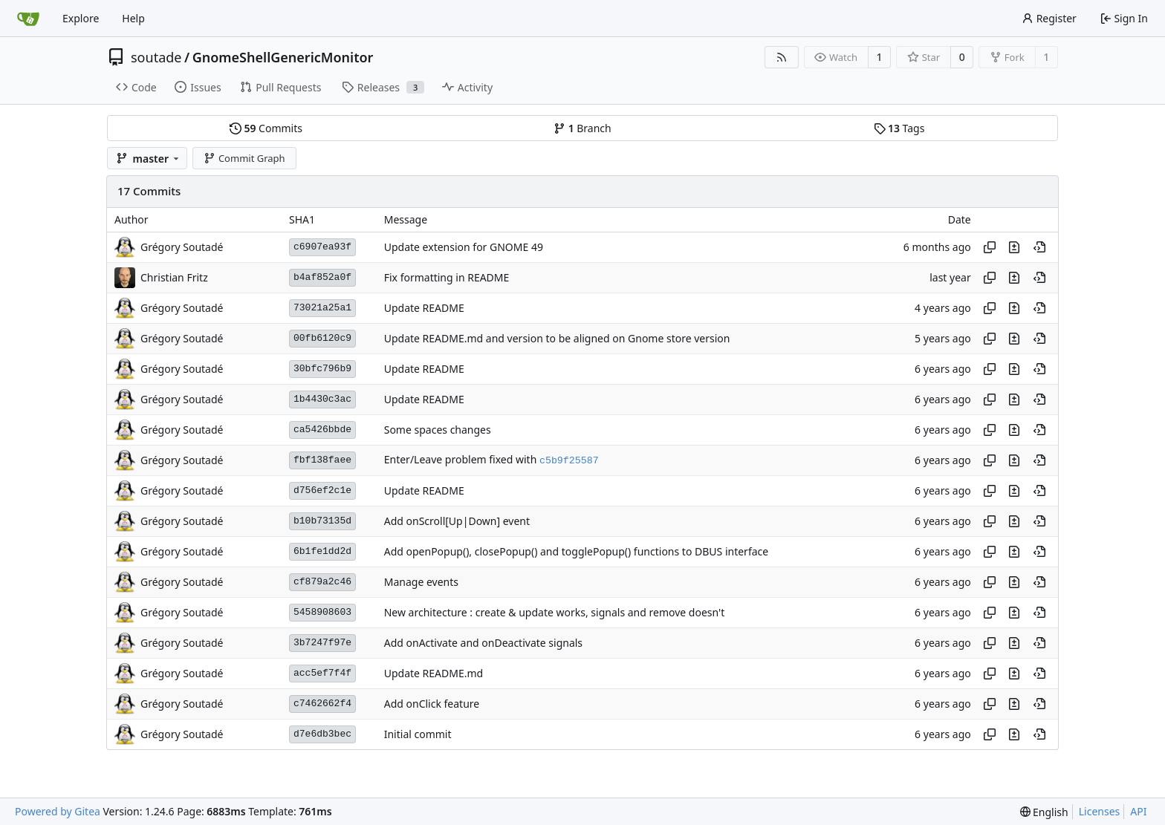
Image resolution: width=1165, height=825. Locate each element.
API (1138, 811)
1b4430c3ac (322, 399)
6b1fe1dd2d (322, 551)
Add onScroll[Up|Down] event (457, 521)
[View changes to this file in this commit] (1014, 247)
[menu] (1044, 812)
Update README (424, 308)
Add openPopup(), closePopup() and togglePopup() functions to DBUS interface (576, 551)
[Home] (28, 18)
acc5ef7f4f (322, 673)
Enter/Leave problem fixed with (461, 459)
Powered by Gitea (57, 811)
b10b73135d (322, 520)
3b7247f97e (322, 642)
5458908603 (322, 612)
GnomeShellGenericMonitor (283, 57)
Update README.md (434, 673)
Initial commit (418, 734)
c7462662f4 (322, 703)
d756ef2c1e (322, 490)
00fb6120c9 (322, 338)
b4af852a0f (322, 277)
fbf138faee (322, 460)
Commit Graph (244, 158)
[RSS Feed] (782, 57)
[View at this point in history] (1039, 247)
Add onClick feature (432, 704)
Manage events (421, 582)
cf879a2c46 (322, 581)
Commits (266, 128)
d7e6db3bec (322, 734)
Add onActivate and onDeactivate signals (483, 643)
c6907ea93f (322, 246)
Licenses (1099, 811)
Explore (80, 18)
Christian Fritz (174, 277)
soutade (156, 57)
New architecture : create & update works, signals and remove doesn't (554, 612)
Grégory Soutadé (181, 247)
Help (133, 18)
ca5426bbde (322, 429)
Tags (899, 128)
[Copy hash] (990, 247)
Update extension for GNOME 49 (463, 247)
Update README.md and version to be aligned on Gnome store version (557, 338)
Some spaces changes (437, 430)
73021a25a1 (322, 307)
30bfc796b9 (322, 368)
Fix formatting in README (447, 277)
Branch (582, 128)
